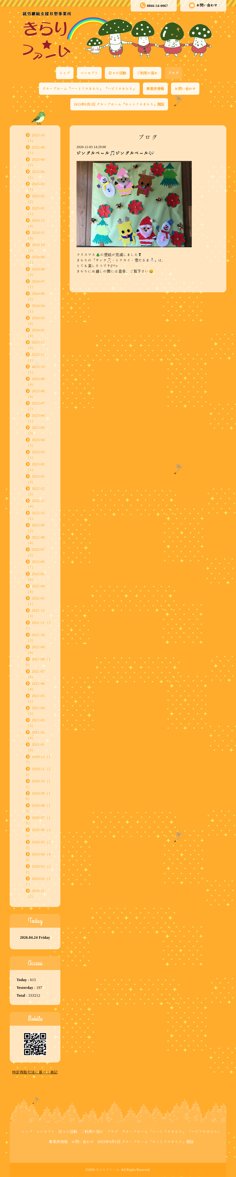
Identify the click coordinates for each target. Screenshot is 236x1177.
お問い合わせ (203, 5)
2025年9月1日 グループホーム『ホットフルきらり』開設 (119, 104)
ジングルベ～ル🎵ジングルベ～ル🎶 (115, 153)
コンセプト (89, 73)
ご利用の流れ (147, 73)
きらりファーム (107, 1169)
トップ (64, 73)
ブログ (173, 73)
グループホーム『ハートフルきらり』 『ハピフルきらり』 (89, 88)
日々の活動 (117, 73)
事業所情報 (155, 88)
